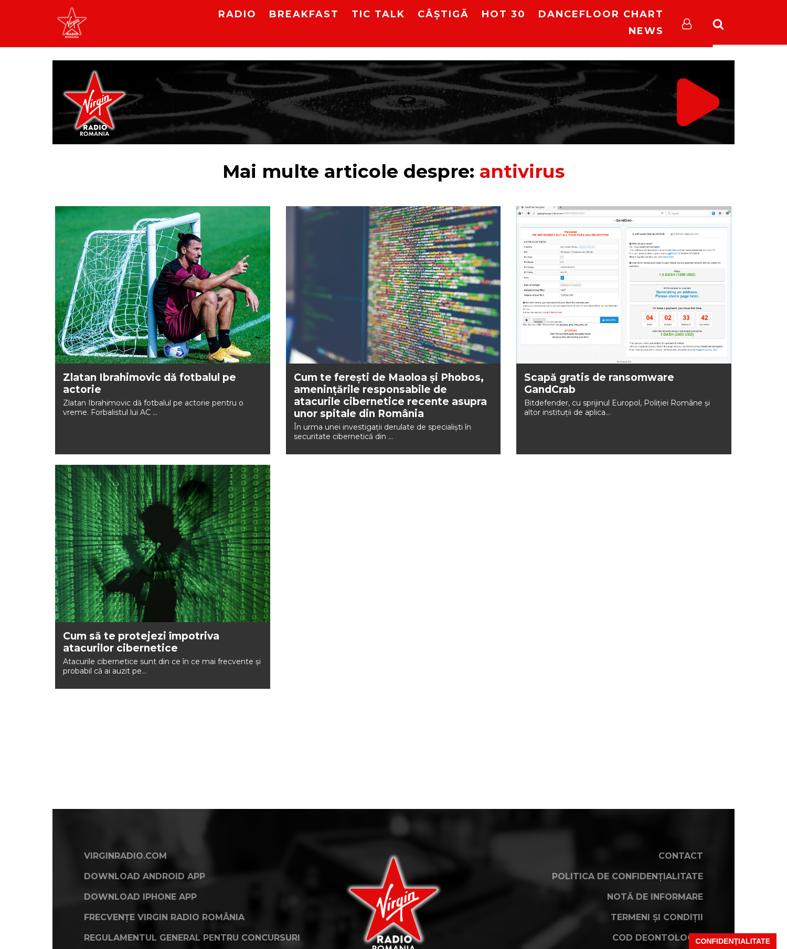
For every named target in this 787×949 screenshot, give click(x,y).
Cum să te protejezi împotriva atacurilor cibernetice (141, 642)
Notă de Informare (655, 897)
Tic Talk (378, 14)
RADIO (237, 14)
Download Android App (144, 876)
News (646, 31)
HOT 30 (504, 14)
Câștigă (443, 14)
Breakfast (304, 14)
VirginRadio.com (125, 856)
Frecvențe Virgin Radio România (164, 917)
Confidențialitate (732, 941)
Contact (680, 856)
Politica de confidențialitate (627, 876)
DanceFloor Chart (601, 14)
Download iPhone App (140, 897)
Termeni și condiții (657, 917)
